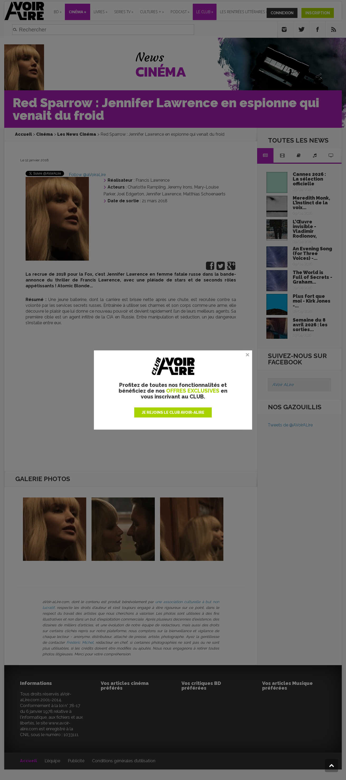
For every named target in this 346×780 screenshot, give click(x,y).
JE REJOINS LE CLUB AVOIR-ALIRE (173, 412)
